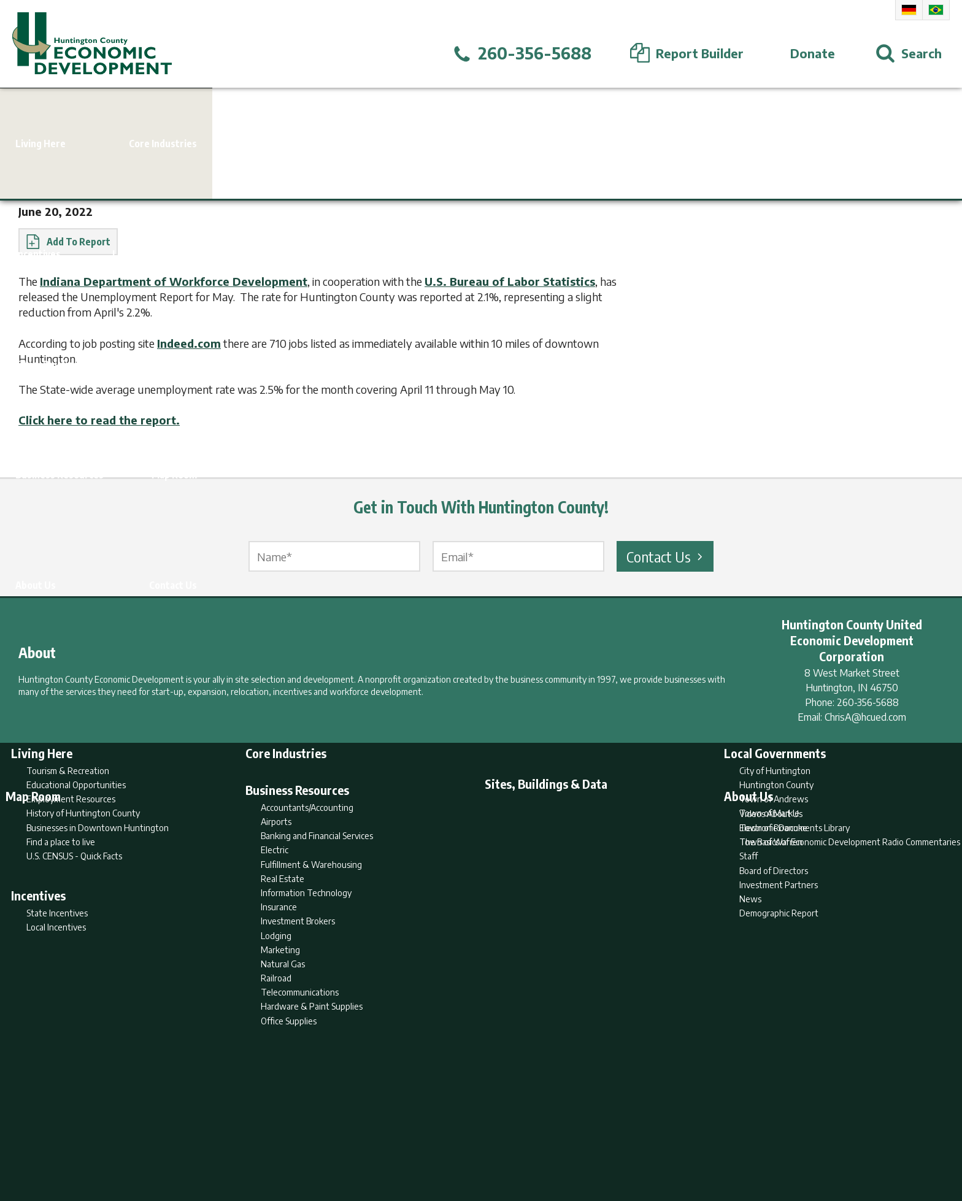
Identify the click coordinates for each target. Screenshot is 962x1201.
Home (379, 1144)
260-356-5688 (868, 702)
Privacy (534, 1144)
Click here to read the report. (99, 420)
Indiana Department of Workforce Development (173, 281)
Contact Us (666, 556)
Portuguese (936, 9)
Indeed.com (189, 343)
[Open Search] (909, 53)
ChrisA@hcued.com (865, 717)
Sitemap (579, 1144)
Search (418, 1144)
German (909, 9)
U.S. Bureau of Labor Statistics (510, 281)
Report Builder (476, 1144)
